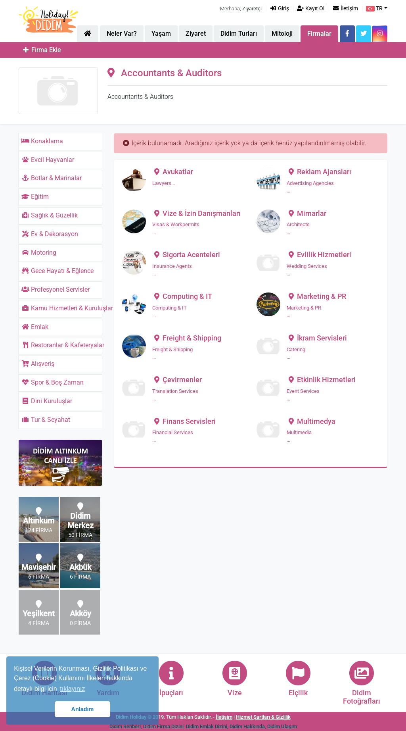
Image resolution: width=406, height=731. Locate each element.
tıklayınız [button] (72, 688)
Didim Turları (238, 33)
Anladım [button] (82, 709)
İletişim (345, 8)
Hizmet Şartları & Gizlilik (263, 717)
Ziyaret (196, 33)
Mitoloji (282, 33)
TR (374, 8)
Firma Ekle (41, 50)
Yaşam (161, 33)
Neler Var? (122, 33)
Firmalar (319, 33)
